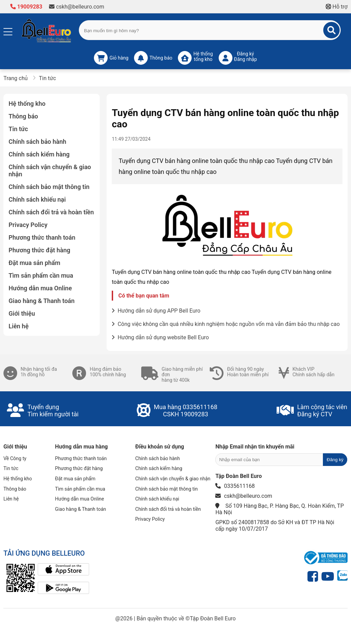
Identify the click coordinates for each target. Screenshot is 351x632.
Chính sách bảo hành (37, 141)
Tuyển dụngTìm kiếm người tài (52, 410)
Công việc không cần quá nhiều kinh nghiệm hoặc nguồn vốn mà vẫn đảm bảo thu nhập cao (226, 324)
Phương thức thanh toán (42, 237)
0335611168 (200, 406)
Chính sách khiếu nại (37, 199)
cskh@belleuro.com (76, 6)
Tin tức (18, 128)
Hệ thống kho (27, 103)
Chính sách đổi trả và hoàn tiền (51, 212)
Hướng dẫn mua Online (40, 288)
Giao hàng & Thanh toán (42, 300)
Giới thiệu (22, 313)
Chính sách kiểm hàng (39, 154)
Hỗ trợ (337, 6)
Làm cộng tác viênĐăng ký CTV (322, 410)
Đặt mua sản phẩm (34, 262)
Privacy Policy (28, 224)
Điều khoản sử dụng (159, 446)
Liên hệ (18, 326)
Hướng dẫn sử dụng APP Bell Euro (156, 310)
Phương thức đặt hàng (39, 250)
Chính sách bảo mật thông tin (49, 186)
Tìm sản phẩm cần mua (41, 275)
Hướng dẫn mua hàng (81, 446)
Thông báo (23, 116)
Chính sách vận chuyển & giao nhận (50, 170)
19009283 (26, 6)
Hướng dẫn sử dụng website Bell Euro (160, 337)
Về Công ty (14, 458)
